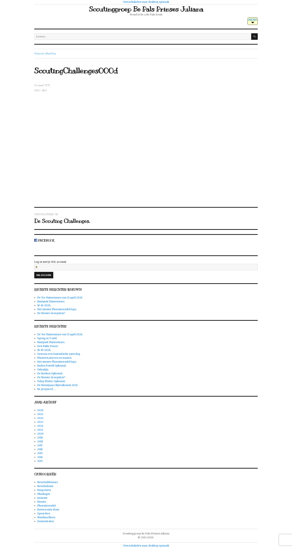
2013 (40, 461)
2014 (40, 457)
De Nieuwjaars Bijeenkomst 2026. (57, 385)
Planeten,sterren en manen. (54, 357)
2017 (39, 445)
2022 (40, 426)
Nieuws (41, 501)
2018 (40, 441)
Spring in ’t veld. (47, 338)
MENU (252, 20)
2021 (40, 429)
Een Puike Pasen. (47, 346)
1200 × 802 (40, 90)
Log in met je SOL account (146, 265)
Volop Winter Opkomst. (51, 381)
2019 (40, 437)
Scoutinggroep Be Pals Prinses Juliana (146, 9)
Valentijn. (43, 369)
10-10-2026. (44, 305)
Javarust (42, 497)
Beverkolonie (45, 486)
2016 (40, 449)
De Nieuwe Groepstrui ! (51, 313)
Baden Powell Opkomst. (51, 365)
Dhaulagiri (43, 494)
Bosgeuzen (44, 490)
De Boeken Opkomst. (50, 373)
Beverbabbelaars (47, 482)
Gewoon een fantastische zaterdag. (59, 354)
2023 (40, 422)
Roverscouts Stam (48, 509)
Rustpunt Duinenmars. (51, 301)
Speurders (43, 513)
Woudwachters (46, 517)
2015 (40, 453)
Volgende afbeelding (45, 53)
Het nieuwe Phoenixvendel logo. (57, 309)
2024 (40, 418)
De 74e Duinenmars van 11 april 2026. (60, 297)
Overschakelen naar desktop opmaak (146, 2)
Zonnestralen (45, 521)
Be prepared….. (46, 389)
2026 (40, 410)
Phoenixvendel (46, 505)
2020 (40, 433)
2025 (40, 414)
